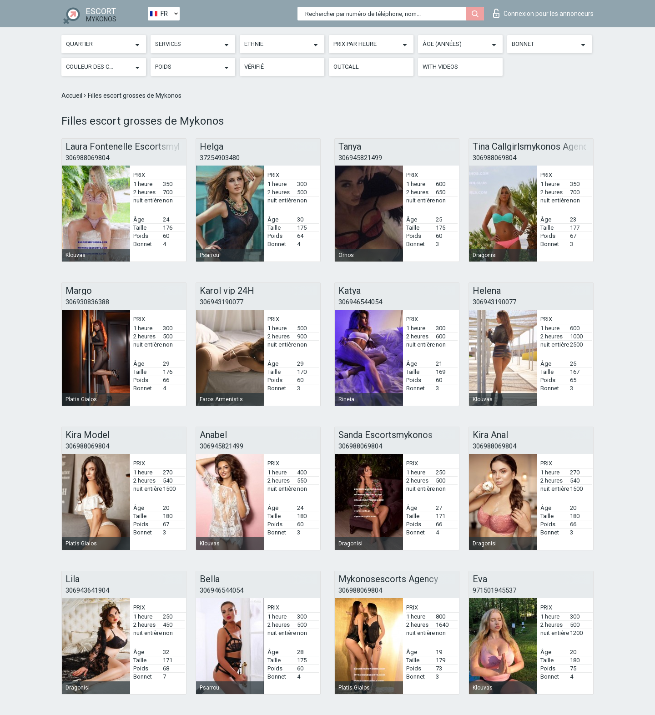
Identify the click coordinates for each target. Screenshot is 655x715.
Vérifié (254, 66)
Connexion (543, 13)
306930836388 (87, 302)
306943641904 (87, 590)
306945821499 (360, 158)
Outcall (346, 66)
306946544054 (360, 302)
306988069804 (87, 158)
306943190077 (221, 302)
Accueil (72, 95)
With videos (440, 66)
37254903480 (220, 158)
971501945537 (494, 590)
